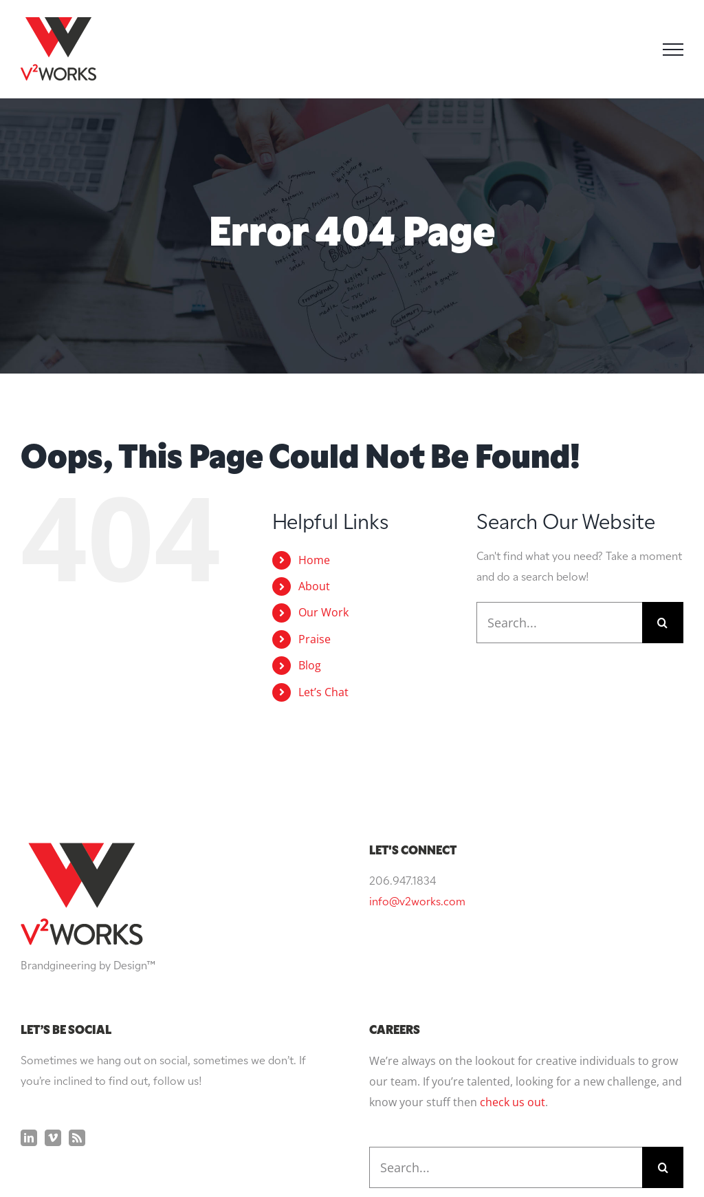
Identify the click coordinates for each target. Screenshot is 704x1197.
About (314, 586)
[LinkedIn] (29, 1138)
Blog (309, 665)
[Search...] (559, 622)
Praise (314, 639)
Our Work (323, 612)
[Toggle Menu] (673, 49)
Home (314, 560)
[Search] (662, 622)
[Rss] (77, 1138)
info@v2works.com (417, 902)
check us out (512, 1102)
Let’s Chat (323, 692)
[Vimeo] (53, 1138)
